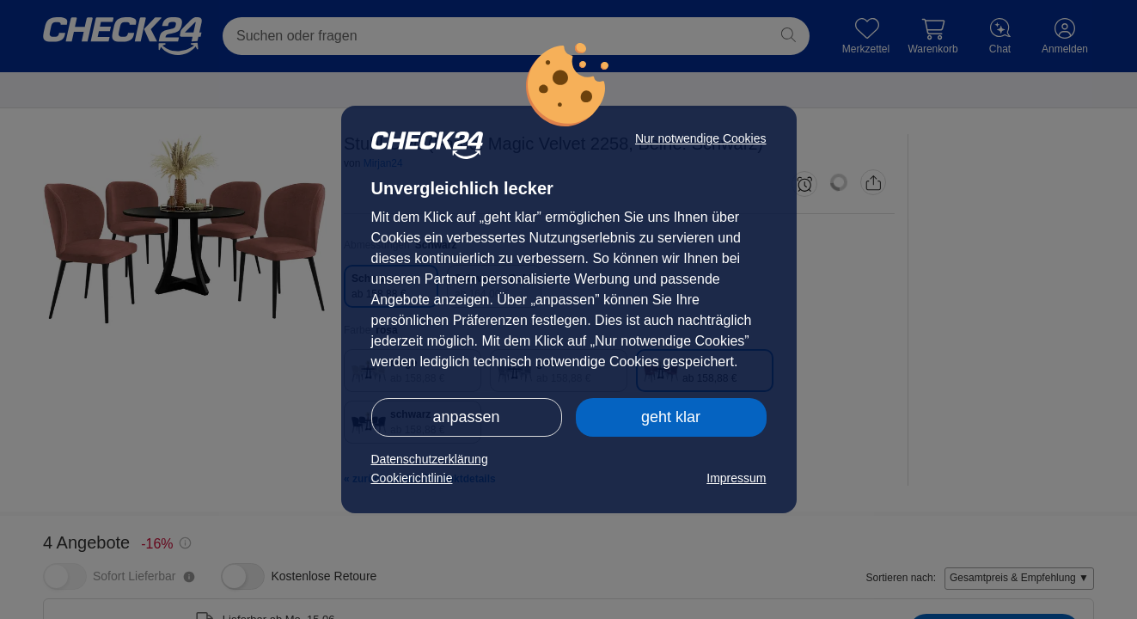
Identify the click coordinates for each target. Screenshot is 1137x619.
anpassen (465, 417)
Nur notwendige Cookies (701, 138)
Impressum (736, 478)
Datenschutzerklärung (429, 459)
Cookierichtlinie (412, 478)
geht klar (670, 417)
